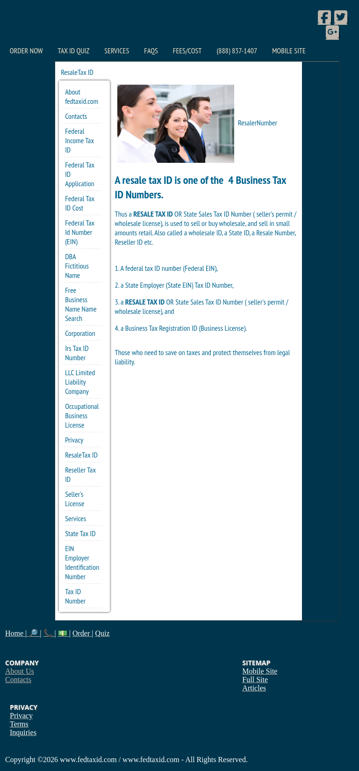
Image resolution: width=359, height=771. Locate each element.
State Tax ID (80, 533)
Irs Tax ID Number (76, 352)
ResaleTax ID (81, 454)
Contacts (76, 116)
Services (116, 50)
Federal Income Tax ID (79, 140)
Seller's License (74, 498)
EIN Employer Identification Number (82, 562)
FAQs (151, 50)
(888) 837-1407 (236, 50)
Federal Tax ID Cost (79, 203)
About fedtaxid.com (81, 96)
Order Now (26, 50)
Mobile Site (289, 50)
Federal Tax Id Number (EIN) (79, 232)
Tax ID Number (75, 596)
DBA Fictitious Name (77, 266)
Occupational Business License (82, 415)
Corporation (80, 333)
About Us (19, 671)
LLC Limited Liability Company (80, 382)
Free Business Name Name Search (80, 304)
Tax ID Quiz (73, 50)
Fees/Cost (187, 50)
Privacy (74, 439)
